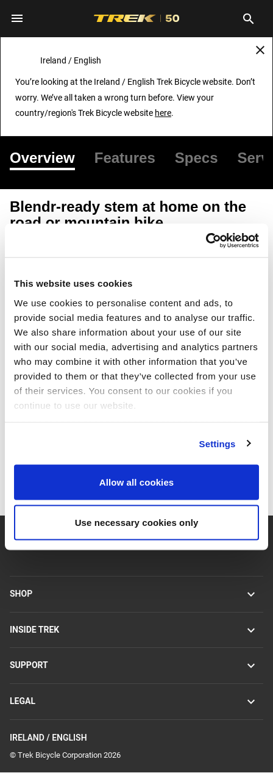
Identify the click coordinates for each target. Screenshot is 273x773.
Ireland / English (136, 738)
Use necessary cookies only (137, 522)
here (163, 113)
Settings (217, 443)
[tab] (47, 158)
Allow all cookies (136, 482)
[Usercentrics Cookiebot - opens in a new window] (205, 240)
